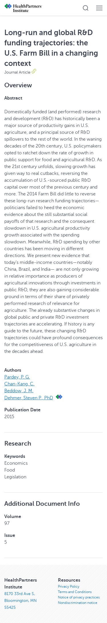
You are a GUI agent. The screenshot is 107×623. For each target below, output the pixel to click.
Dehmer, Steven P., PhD (28, 397)
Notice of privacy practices (79, 597)
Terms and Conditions (75, 592)
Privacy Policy (68, 586)
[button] (85, 8)
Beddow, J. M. (18, 390)
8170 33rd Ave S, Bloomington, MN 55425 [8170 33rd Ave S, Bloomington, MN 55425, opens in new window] (20, 601)
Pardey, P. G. (17, 377)
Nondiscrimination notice (77, 603)
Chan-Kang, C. (19, 384)
